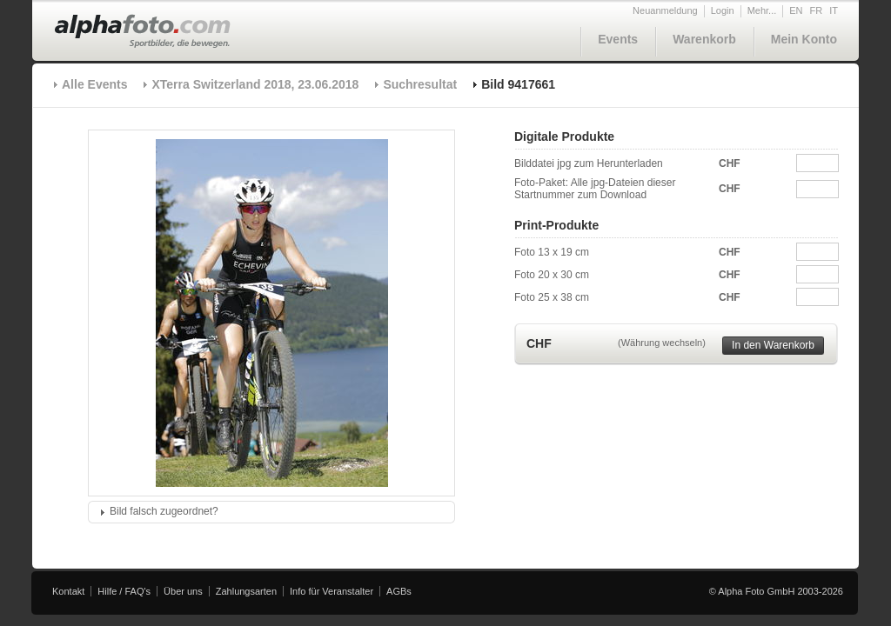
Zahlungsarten (246, 591)
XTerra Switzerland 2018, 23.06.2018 (254, 84)
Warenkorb (704, 39)
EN (795, 10)
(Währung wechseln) (662, 342)
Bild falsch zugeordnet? (164, 511)
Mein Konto (804, 39)
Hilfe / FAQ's (124, 591)
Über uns (183, 591)
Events (618, 39)
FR (816, 10)
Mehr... (762, 10)
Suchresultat (420, 84)
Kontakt (68, 591)
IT (833, 10)
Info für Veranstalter (331, 591)
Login (722, 10)
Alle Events (94, 84)
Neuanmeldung (665, 10)
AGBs (399, 591)
